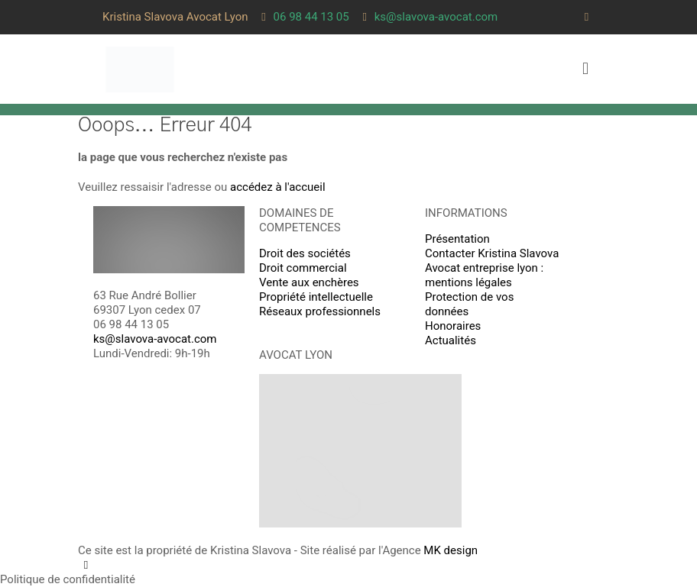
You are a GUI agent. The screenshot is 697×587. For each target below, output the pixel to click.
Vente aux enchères (309, 282)
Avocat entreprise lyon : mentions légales (484, 275)
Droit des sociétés (305, 253)
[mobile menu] (585, 69)
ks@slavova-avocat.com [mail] (436, 17)
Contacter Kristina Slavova (492, 253)
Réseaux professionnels (320, 311)
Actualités (450, 340)
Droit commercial (303, 268)
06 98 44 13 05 (131, 324)
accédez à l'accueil (278, 187)
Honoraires (453, 326)
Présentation (457, 239)
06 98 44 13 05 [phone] (311, 17)
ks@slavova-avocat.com (155, 339)
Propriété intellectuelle (316, 297)
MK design (450, 550)
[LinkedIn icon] (587, 17)
